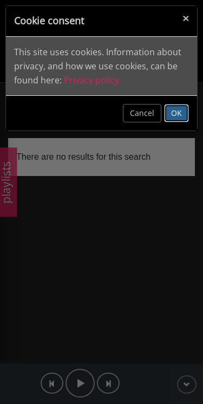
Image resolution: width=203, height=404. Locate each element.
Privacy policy (91, 80)
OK (176, 113)
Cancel (142, 113)
